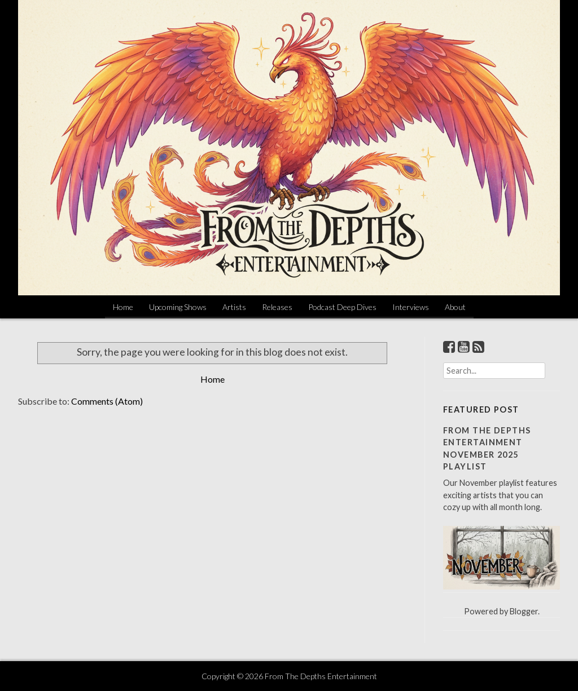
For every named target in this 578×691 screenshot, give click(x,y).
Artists (234, 307)
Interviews (410, 307)
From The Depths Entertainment (321, 676)
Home (123, 307)
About (455, 307)
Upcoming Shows (178, 307)
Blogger (524, 611)
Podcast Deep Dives (342, 307)
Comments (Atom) (107, 401)
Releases (277, 307)
